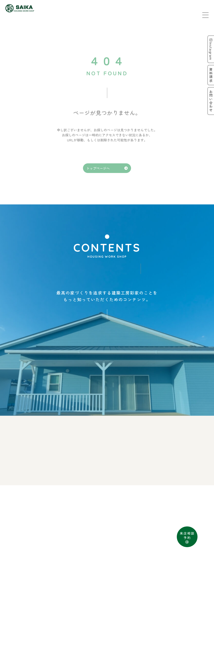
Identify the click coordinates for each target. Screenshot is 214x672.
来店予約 (81, 646)
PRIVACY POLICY (119, 656)
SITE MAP (89, 656)
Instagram (210, 49)
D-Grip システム (152, 668)
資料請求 (103, 646)
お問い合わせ (129, 646)
